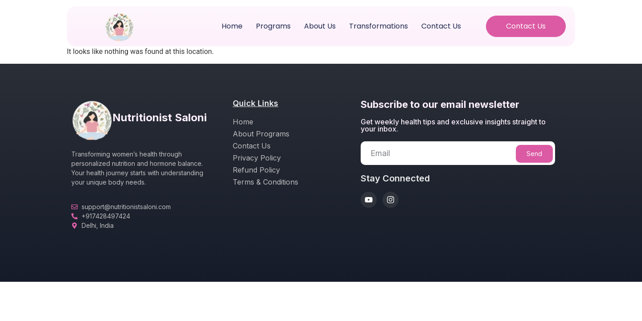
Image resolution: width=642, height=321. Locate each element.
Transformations (378, 26)
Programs (273, 26)
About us (320, 26)
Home (232, 26)
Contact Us (441, 26)
